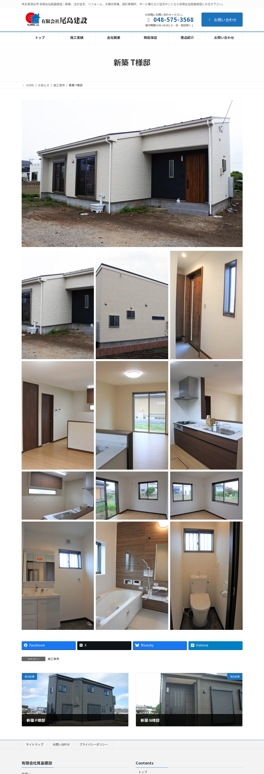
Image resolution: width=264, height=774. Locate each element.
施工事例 (53, 659)
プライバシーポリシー (93, 744)
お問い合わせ (222, 20)
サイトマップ (34, 744)
